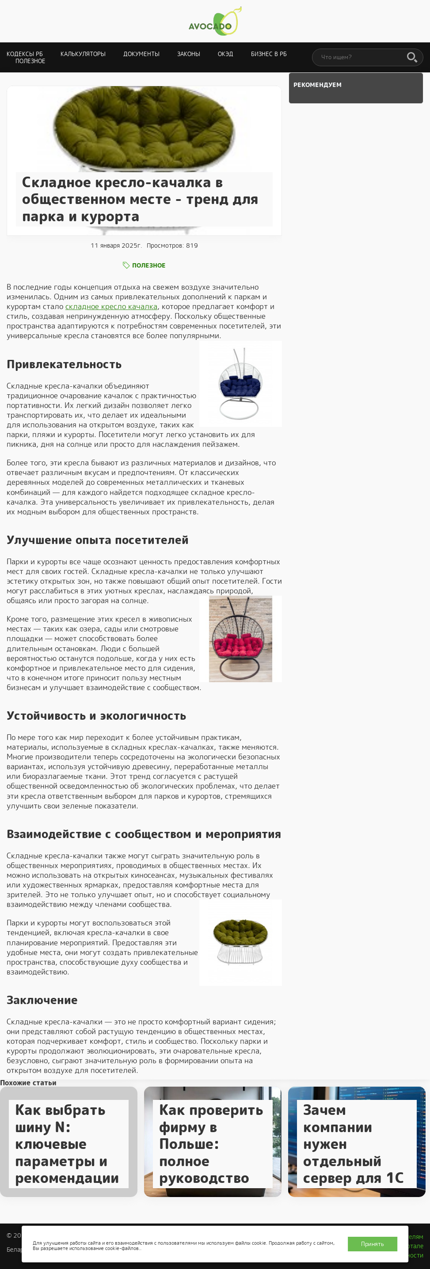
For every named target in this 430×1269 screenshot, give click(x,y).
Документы (141, 54)
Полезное (30, 61)
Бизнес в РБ (269, 54)
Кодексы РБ (25, 54)
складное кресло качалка (111, 306)
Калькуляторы (83, 54)
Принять (372, 1244)
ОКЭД (225, 54)
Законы (188, 54)
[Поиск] (412, 58)
